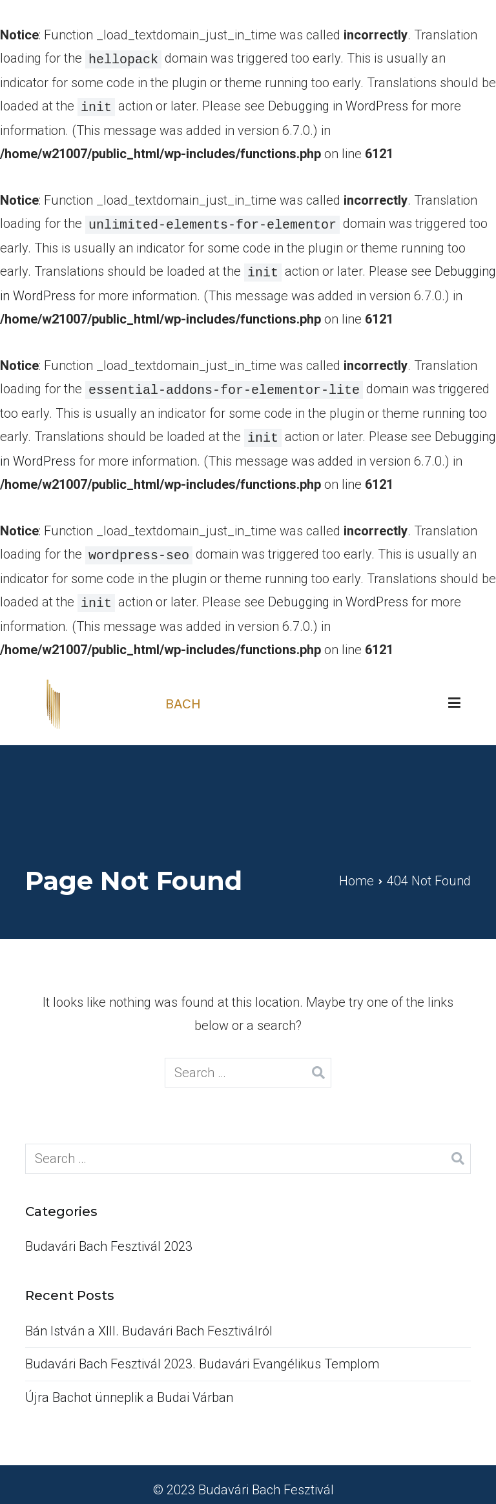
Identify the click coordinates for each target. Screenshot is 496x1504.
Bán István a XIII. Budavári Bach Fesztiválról (149, 1320)
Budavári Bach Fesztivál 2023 (108, 1236)
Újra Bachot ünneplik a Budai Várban (129, 1387)
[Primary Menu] (454, 693)
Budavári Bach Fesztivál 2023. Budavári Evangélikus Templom (202, 1353)
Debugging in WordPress (338, 104)
